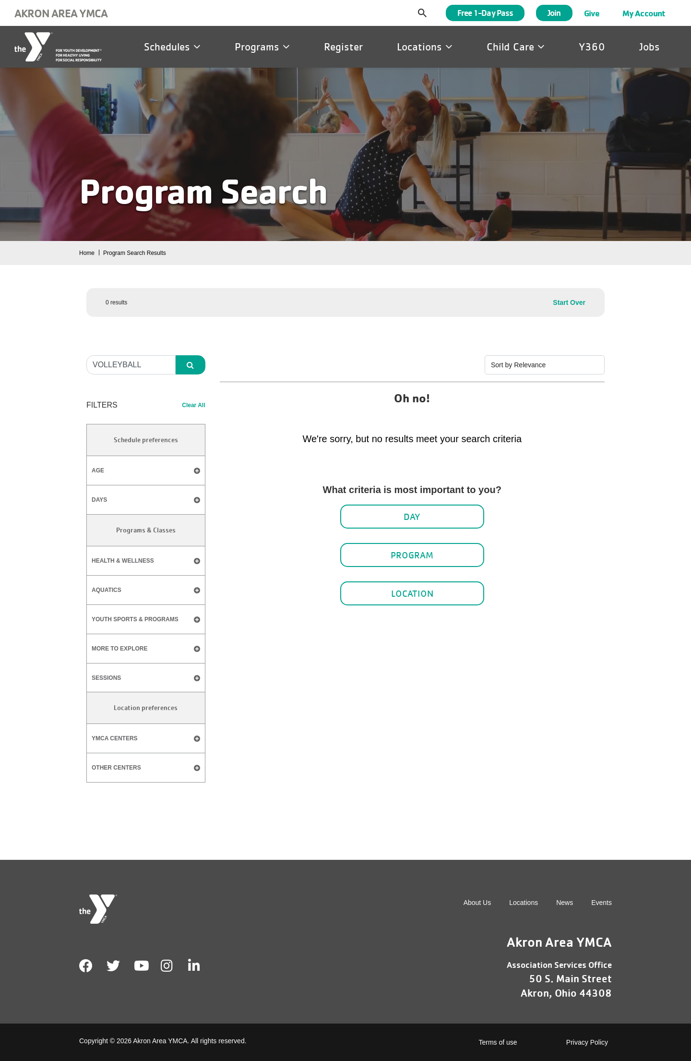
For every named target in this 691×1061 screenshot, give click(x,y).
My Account (643, 13)
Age (146, 470)
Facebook (86, 966)
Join (554, 13)
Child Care (516, 46)
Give (591, 13)
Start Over (569, 302)
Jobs (649, 46)
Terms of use (498, 1042)
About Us (477, 902)
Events (601, 902)
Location (412, 593)
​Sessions (106, 678)
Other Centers (116, 767)
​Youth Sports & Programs (135, 619)
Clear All (193, 405)
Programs (262, 46)
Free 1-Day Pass (485, 13)
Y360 (592, 46)
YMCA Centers (115, 738)
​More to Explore (119, 648)
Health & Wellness (123, 560)
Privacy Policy (587, 1042)
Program (412, 555)
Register (343, 46)
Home (87, 253)
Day (412, 516)
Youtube (140, 966)
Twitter (113, 966)
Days (146, 500)
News (564, 902)
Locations (425, 46)
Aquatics (106, 590)
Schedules (172, 46)
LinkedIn (201, 966)
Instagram (173, 966)
